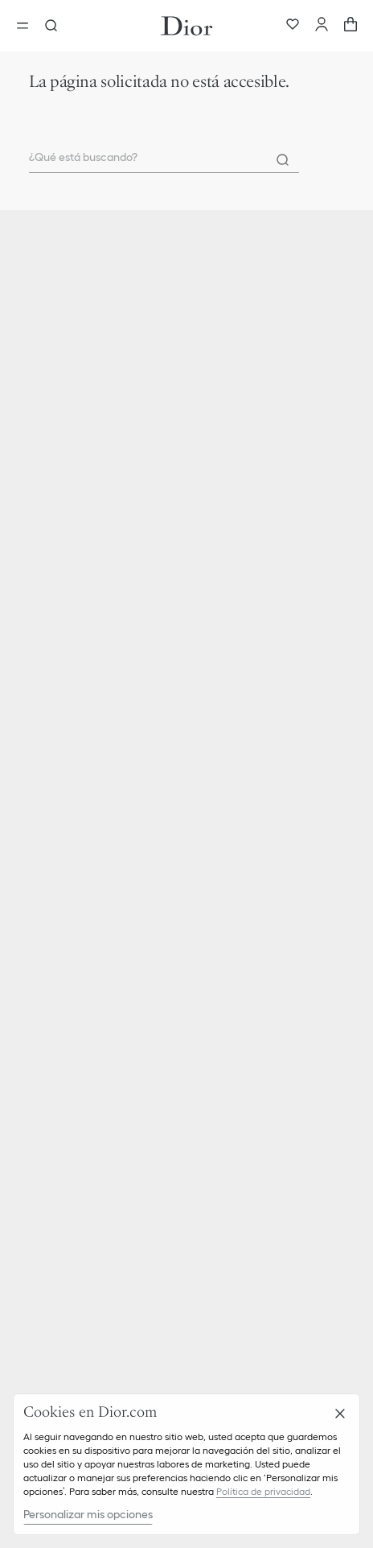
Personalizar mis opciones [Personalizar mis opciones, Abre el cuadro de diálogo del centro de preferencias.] (88, 1514)
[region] (186, 1464)
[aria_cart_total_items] (350, 25)
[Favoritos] (292, 25)
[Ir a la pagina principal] (186, 25)
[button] (186, 839)
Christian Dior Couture (81, 720)
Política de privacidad (263, 1491)
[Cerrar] (340, 1413)
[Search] (283, 160)
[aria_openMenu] (27, 26)
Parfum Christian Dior (79, 747)
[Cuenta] (321, 25)
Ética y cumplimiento (79, 1022)
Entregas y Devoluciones (87, 868)
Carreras (47, 1048)
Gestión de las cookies (81, 1202)
